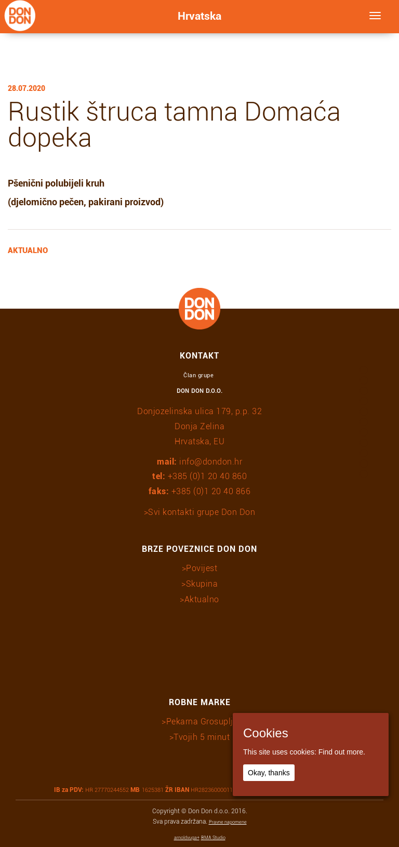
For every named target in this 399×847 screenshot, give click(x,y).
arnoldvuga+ (187, 837)
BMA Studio (213, 837)
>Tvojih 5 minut (199, 737)
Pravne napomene (228, 822)
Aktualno (201, 599)
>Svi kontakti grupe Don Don (200, 512)
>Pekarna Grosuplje (199, 721)
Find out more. (341, 752)
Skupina (202, 584)
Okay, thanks (269, 773)
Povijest (201, 568)
